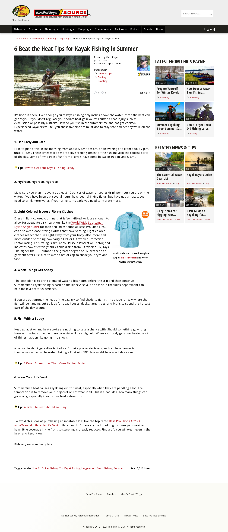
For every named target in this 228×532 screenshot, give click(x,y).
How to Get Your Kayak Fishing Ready (49, 168)
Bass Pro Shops (164, 183)
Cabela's (111, 494)
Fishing (18, 29)
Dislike (102, 92)
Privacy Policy (131, 515)
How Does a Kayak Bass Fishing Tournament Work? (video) (199, 94)
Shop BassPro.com (21, 20)
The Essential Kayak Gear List (169, 177)
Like (95, 92)
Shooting (50, 29)
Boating (33, 29)
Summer (119, 468)
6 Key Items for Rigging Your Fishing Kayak (167, 215)
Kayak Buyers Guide (199, 175)
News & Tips (38, 38)
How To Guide (40, 468)
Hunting (67, 29)
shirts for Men (129, 257)
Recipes (119, 29)
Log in (208, 29)
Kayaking (64, 38)
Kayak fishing (72, 468)
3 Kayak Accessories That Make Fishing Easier (55, 363)
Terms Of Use (111, 515)
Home (159, 29)
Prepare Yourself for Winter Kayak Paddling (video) (168, 92)
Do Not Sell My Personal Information (80, 515)
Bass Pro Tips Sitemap (154, 515)
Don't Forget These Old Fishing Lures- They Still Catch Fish (199, 130)
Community (102, 29)
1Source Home (21, 38)
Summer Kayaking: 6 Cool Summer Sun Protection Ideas (169, 128)
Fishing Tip (56, 468)
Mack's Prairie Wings (131, 494)
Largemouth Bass (92, 468)
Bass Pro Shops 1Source (168, 219)
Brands (148, 29)
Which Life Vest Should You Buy (45, 407)
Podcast (135, 29)
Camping (83, 29)
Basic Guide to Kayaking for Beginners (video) (198, 215)
